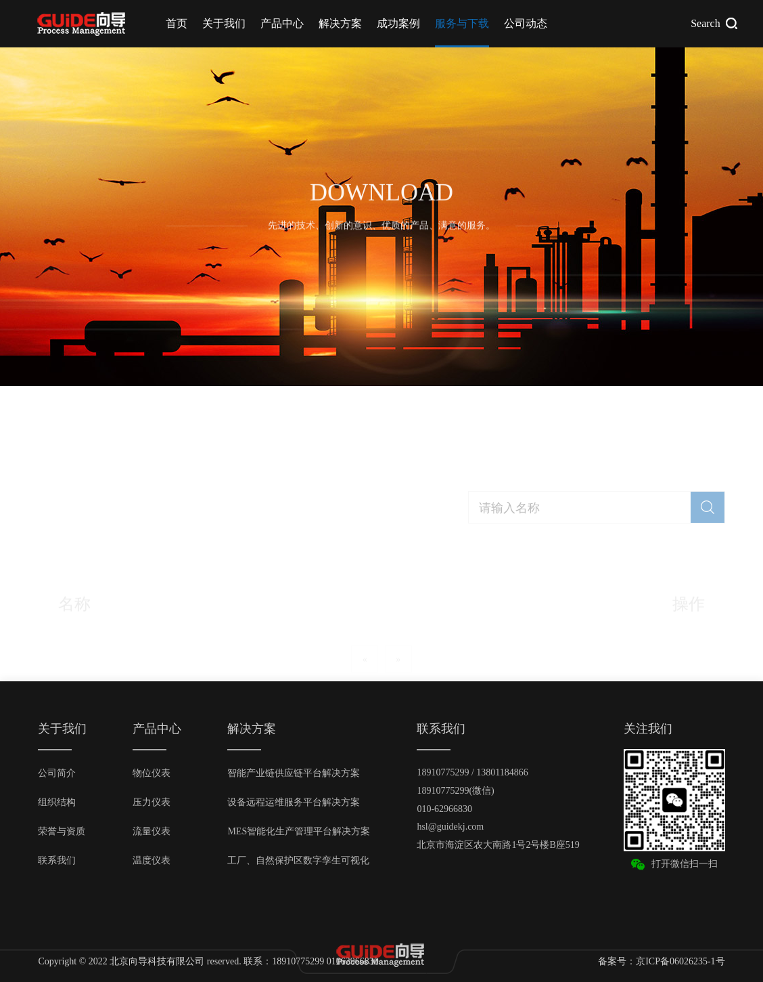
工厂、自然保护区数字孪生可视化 (298, 860)
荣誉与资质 (61, 831)
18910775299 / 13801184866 (472, 772)
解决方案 (340, 23)
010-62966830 (444, 809)
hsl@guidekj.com (450, 826)
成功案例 (398, 23)
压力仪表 (151, 802)
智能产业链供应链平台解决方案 (293, 773)
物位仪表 (151, 773)
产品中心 (282, 23)
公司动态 (525, 23)
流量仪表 (151, 831)
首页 (176, 23)
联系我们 (57, 860)
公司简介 (57, 773)
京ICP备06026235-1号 (680, 961)
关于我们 (224, 23)
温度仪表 (151, 860)
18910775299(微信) (455, 791)
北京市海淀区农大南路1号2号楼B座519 (498, 845)
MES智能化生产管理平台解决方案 (298, 831)
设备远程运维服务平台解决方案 (293, 802)
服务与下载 (462, 23)
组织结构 (57, 802)
